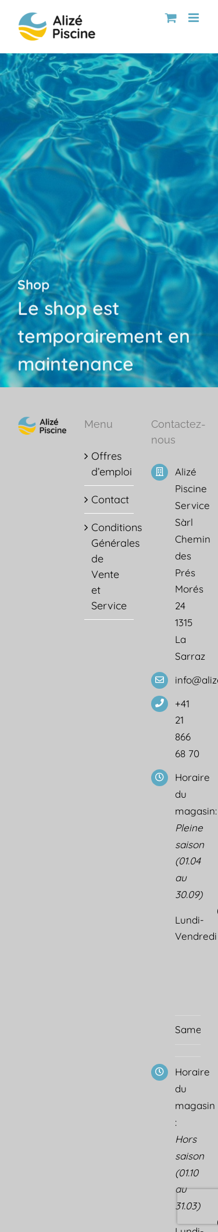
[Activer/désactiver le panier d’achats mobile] (171, 18)
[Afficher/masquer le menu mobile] (194, 18)
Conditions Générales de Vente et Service (109, 566)
